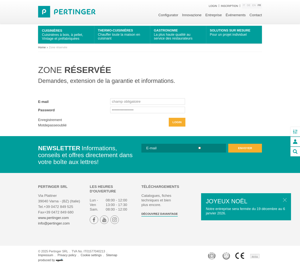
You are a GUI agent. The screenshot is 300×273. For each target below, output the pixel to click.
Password (46, 117)
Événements (235, 17)
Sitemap (111, 261)
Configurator (168, 17)
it (244, 6)
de (248, 6)
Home (42, 53)
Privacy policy (67, 261)
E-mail (43, 108)
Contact (255, 17)
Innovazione (191, 17)
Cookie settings (91, 261)
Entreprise (213, 17)
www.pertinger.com (53, 224)
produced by (50, 267)
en (254, 6)
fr (259, 6)
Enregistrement (50, 126)
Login (213, 6)
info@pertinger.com (54, 230)
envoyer (245, 154)
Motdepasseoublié (53, 132)
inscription (229, 6)
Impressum (45, 261)
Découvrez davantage (159, 220)
